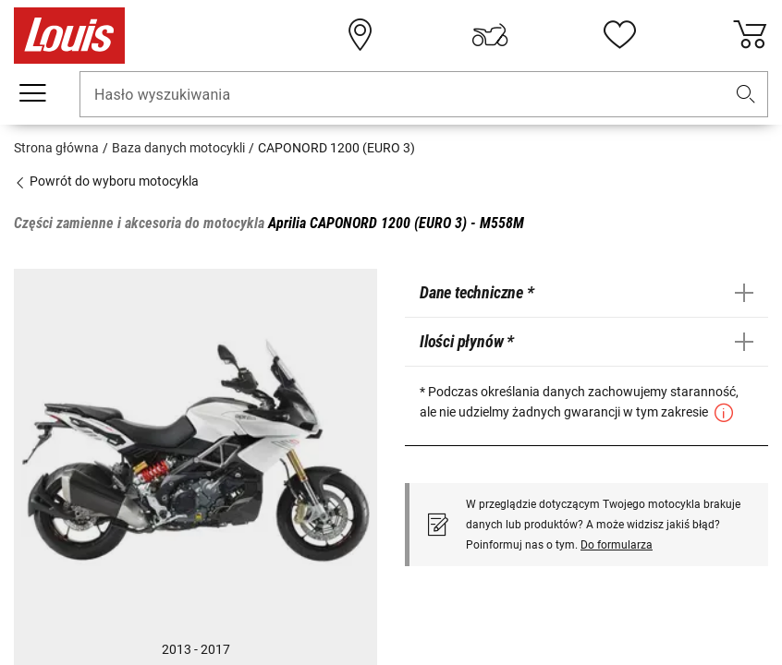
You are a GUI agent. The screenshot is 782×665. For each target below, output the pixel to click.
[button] (746, 94)
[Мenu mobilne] (32, 93)
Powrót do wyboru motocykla (106, 181)
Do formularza (616, 544)
